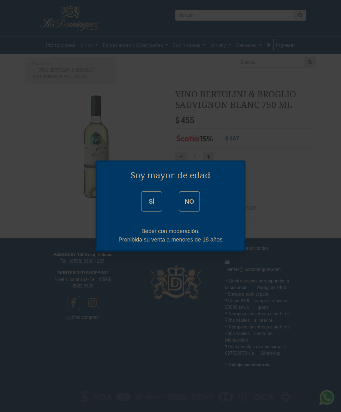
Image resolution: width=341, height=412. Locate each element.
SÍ (152, 201)
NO (189, 201)
